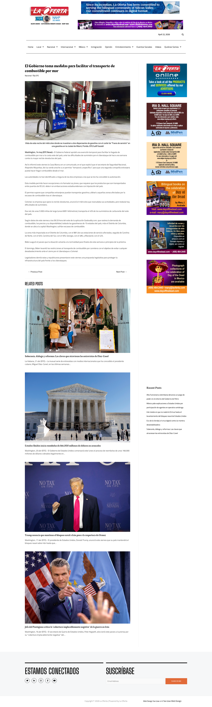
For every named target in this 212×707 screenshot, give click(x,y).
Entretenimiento (124, 47)
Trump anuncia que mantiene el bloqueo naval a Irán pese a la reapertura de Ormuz (68, 535)
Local (40, 47)
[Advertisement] (167, 318)
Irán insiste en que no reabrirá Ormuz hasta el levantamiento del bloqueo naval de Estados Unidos (166, 420)
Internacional (68, 47)
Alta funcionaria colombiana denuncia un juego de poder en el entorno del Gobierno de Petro (167, 397)
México (83, 47)
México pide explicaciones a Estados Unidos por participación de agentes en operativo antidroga (165, 407)
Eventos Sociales (144, 47)
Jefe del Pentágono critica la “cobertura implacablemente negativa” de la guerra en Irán (71, 627)
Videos (158, 47)
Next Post (121, 272)
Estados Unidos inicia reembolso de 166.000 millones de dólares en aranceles (66, 446)
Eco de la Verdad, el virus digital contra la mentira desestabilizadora (164, 431)
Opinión (108, 47)
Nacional (52, 47)
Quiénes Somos (172, 47)
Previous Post (36, 272)
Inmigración (96, 47)
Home (30, 47)
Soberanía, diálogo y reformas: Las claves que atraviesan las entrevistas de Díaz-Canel (70, 357)
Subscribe (176, 681)
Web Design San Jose (151, 701)
